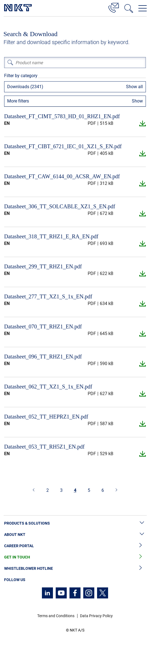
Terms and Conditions (55, 616)
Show (137, 101)
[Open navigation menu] (142, 8)
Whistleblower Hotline (75, 568)
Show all (134, 86)
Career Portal (75, 546)
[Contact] (113, 7)
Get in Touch (75, 557)
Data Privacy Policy (96, 616)
